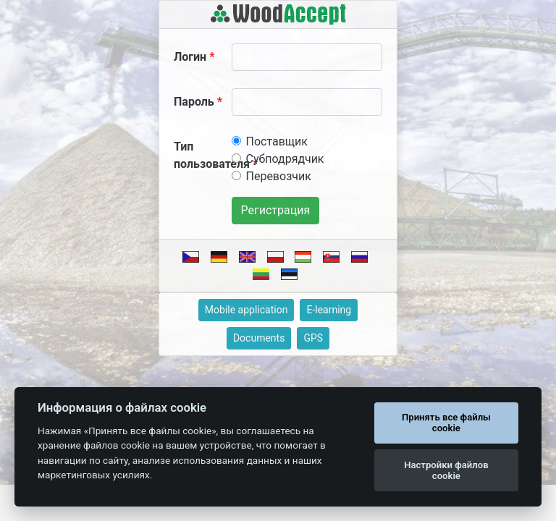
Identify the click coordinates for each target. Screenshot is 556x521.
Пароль (194, 102)
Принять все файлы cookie (446, 423)
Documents (259, 338)
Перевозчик (278, 176)
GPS (313, 338)
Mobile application (246, 309)
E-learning (328, 309)
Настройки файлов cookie (446, 470)
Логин (190, 57)
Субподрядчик (285, 159)
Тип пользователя (212, 155)
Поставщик (277, 141)
